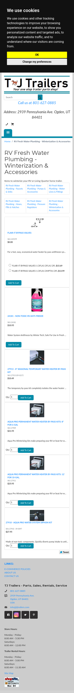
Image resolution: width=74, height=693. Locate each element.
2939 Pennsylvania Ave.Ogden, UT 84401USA (22, 599)
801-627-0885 (7, 124)
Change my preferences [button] (37, 61)
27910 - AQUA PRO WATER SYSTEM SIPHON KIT (29, 522)
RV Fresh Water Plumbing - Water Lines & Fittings (57, 188)
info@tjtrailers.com (16, 607)
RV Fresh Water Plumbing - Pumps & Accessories (36, 188)
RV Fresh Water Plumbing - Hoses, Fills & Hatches (14, 204)
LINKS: (9, 563)
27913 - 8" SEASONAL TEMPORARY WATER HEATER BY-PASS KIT (37, 370)
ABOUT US (10, 572)
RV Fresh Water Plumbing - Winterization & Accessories (56, 206)
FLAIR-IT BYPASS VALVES (19, 232)
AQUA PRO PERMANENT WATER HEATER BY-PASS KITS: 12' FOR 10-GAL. (36, 476)
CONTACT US (11, 576)
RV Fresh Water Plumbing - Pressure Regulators (36, 204)
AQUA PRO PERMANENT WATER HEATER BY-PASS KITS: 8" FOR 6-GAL (36, 423)
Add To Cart (13, 283)
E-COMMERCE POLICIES (17, 569)
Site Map (9, 673)
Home (7, 141)
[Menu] (8, 132)
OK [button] (37, 54)
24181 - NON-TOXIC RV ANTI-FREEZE (25, 316)
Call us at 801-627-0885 (37, 103)
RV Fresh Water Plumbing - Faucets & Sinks (14, 188)
